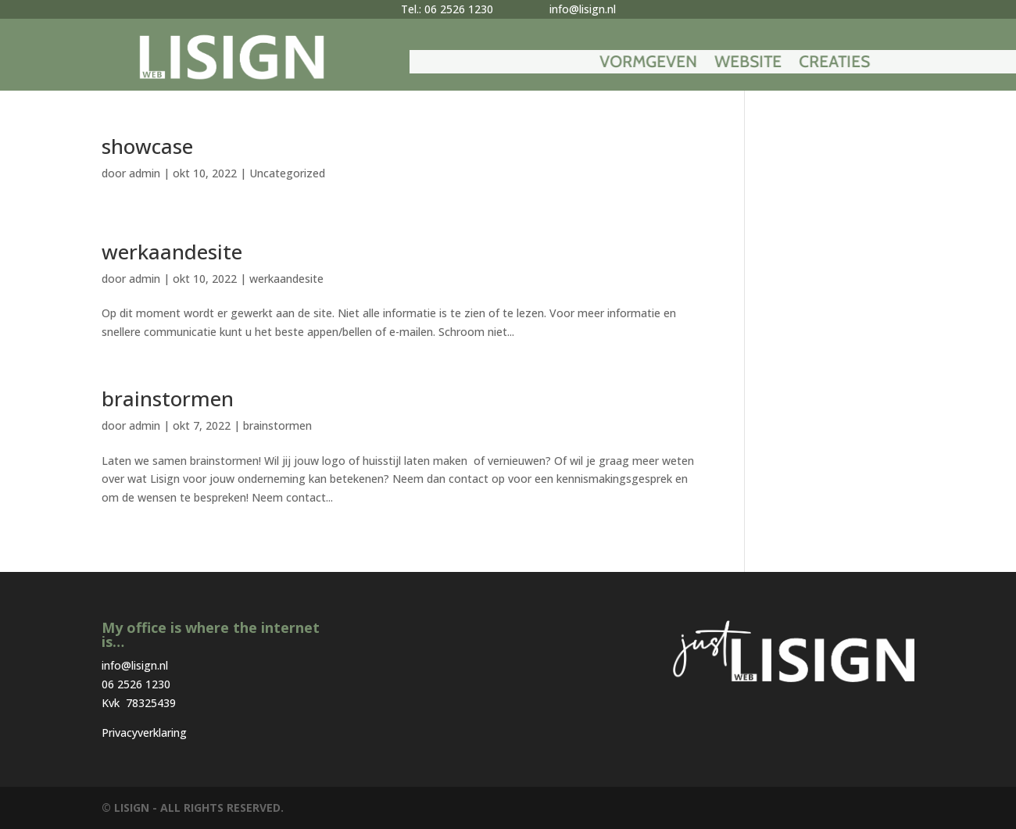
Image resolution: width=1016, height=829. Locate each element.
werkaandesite (172, 252)
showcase (147, 146)
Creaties (941, 63)
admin (144, 173)
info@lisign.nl (582, 9)
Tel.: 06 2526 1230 (447, 9)
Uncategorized (287, 173)
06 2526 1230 (136, 684)
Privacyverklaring (144, 732)
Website (855, 63)
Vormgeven (755, 63)
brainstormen (168, 398)
